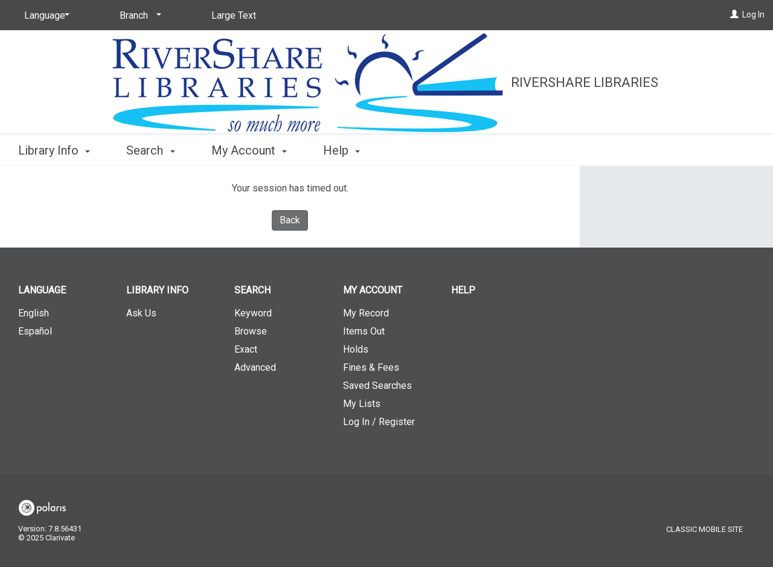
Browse (250, 331)
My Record (366, 313)
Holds (355, 349)
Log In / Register (379, 422)
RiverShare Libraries (584, 82)
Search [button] (150, 150)
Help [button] (341, 150)
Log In (753, 14)
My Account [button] (249, 150)
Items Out (364, 331)
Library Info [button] (54, 150)
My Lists (361, 403)
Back (290, 220)
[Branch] (138, 16)
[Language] (44, 16)
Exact (245, 349)
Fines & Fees (371, 367)
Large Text (233, 15)
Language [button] (42, 290)
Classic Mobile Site (704, 529)
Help (463, 290)
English (33, 313)
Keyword (253, 313)
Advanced (255, 367)
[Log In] (734, 14)
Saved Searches (377, 385)
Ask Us (141, 313)
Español (35, 331)
